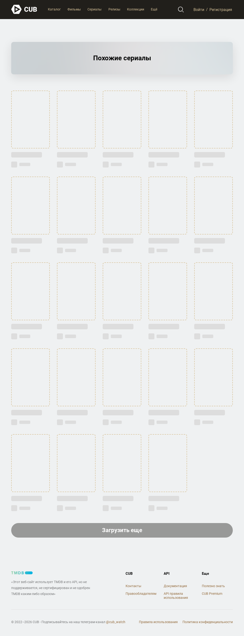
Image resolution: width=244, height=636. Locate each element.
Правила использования (158, 622)
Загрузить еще (122, 530)
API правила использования (176, 596)
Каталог (54, 9)
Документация (175, 586)
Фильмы (74, 9)
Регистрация (220, 9)
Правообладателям (141, 593)
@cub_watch (115, 622)
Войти (198, 9)
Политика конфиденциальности (208, 622)
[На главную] (24, 9)
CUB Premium (212, 593)
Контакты (133, 586)
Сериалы (94, 9)
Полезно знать (213, 586)
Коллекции (135, 9)
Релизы (114, 9)
